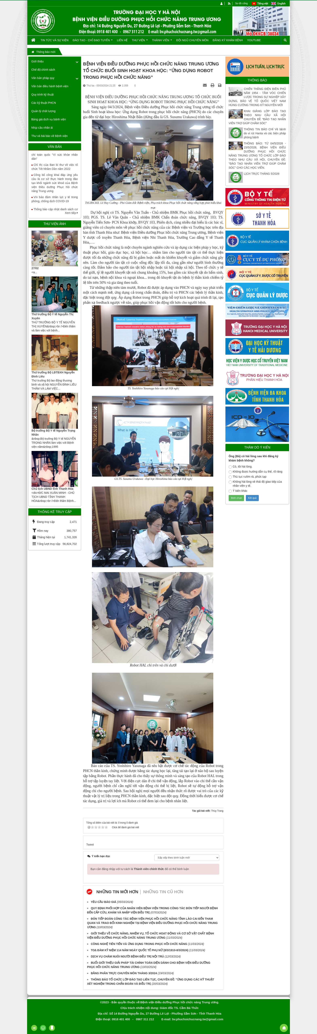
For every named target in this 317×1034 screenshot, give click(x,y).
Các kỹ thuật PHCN (43, 102)
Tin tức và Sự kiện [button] (55, 40)
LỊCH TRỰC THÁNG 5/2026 (261, 173)
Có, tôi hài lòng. (240, 467)
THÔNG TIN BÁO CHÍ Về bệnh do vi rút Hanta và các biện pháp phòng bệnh (265, 133)
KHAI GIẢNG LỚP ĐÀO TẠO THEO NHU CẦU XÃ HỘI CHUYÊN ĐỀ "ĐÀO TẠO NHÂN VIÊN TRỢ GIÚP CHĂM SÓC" (257, 117)
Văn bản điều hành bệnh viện (49, 86)
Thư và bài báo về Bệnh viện (49, 136)
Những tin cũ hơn (163, 892)
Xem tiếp (71, 212)
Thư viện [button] (140, 42)
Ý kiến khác (238, 491)
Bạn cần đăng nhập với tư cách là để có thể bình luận (140, 869)
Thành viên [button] (162, 42)
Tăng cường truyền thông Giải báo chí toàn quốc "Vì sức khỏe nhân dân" (55, 157)
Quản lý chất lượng (43, 111)
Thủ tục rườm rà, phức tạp (247, 477)
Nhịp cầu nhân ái (42, 127)
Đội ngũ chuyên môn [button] (192, 40)
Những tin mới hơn (117, 892)
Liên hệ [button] (122, 40)
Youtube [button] (254, 40)
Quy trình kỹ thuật (42, 94)
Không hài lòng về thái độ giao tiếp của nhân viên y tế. (255, 483)
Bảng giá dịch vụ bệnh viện (48, 119)
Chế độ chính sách (43, 69)
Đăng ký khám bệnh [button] (228, 40)
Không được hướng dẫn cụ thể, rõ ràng (255, 472)
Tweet (90, 844)
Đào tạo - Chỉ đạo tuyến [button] (93, 42)
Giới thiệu (37, 61)
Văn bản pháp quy (42, 78)
